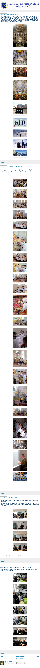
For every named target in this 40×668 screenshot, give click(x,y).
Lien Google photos (20, 485)
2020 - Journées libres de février (9, 14)
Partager (2, 162)
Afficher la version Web (20, 658)
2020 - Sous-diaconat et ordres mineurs (11, 166)
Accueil (20, 656)
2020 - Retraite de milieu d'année (9, 497)
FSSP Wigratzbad (9, 661)
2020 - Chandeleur (5, 565)
